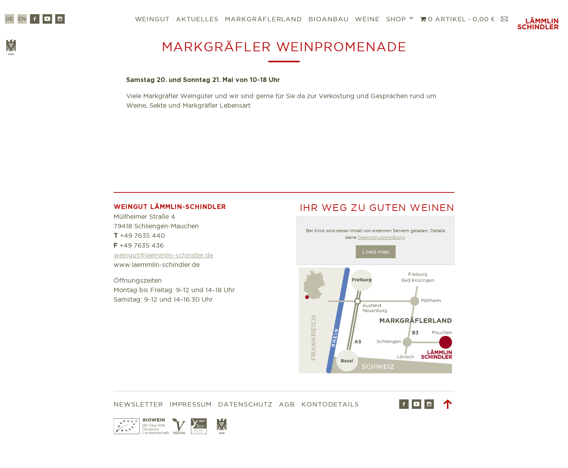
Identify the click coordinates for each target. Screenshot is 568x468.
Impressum (191, 404)
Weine (367, 18)
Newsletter (138, 404)
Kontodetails (330, 404)
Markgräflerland (263, 18)
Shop (396, 18)
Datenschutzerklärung (381, 237)
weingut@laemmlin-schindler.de (163, 255)
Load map (375, 251)
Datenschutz (245, 404)
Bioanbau (328, 18)
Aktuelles (197, 18)
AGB (287, 404)
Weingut (152, 18)
